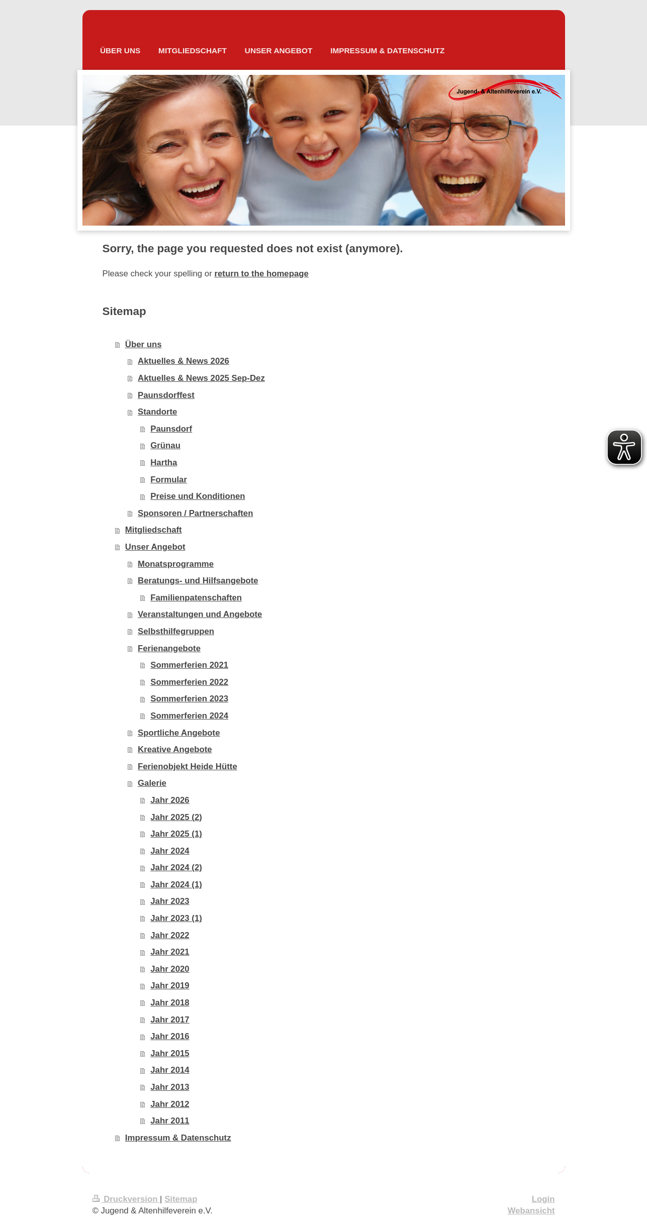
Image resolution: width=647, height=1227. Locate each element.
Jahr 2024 (169, 851)
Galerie (152, 783)
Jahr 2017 (169, 1020)
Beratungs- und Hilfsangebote (198, 580)
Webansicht (531, 1210)
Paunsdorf (171, 429)
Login (543, 1199)
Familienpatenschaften (196, 597)
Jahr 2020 (169, 969)
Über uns (143, 344)
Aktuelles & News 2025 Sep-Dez (201, 378)
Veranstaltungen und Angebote (200, 614)
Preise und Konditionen (197, 496)
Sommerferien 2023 (189, 698)
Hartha (163, 462)
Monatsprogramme (176, 564)
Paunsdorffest (166, 395)
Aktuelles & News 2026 (183, 361)
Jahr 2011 (169, 1121)
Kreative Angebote (175, 749)
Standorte (157, 412)
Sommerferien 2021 (189, 665)
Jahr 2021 (169, 952)
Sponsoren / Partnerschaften (195, 513)
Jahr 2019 (169, 985)
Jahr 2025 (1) (176, 834)
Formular (168, 479)
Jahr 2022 (169, 935)
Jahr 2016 (169, 1036)
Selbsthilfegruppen (176, 631)
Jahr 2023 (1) (176, 918)
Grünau (165, 445)
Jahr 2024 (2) (176, 867)
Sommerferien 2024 (189, 716)
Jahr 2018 (169, 1002)
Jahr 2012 (169, 1104)
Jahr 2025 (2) (176, 817)
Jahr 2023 (169, 901)
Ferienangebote (169, 648)
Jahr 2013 (169, 1087)
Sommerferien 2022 (189, 682)
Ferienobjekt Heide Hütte (187, 766)
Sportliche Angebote (179, 733)
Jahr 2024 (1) (176, 884)
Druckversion (126, 1199)
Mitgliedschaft (153, 530)
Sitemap (180, 1199)
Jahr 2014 (169, 1070)
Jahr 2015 (169, 1053)
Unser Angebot (155, 547)
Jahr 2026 (169, 800)
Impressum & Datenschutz (178, 1138)
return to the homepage (261, 273)
